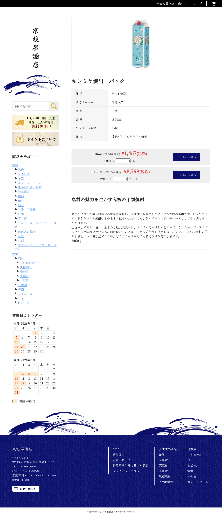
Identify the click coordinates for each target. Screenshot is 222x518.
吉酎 (21, 236)
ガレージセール (197, 482)
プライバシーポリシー (128, 471)
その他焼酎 (27, 263)
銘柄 (15, 165)
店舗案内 (119, 454)
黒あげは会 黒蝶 (30, 187)
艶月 (21, 205)
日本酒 (22, 285)
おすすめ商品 (168, 449)
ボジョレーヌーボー (31, 183)
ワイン (22, 298)
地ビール (24, 303)
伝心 (21, 200)
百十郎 (22, 218)
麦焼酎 (24, 276)
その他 (191, 476)
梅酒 (21, 289)
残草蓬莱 (24, 192)
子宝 (21, 178)
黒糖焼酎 (26, 267)
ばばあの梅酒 (27, 232)
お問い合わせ (27, 488)
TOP (116, 449)
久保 (21, 169)
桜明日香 (24, 174)
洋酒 (190, 471)
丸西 (21, 241)
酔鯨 (21, 214)
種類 (15, 254)
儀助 (21, 196)
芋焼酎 (24, 280)
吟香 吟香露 (27, 209)
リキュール (25, 294)
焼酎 (21, 258)
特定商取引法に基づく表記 (131, 465)
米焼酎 (24, 271)
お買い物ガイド (123, 460)
